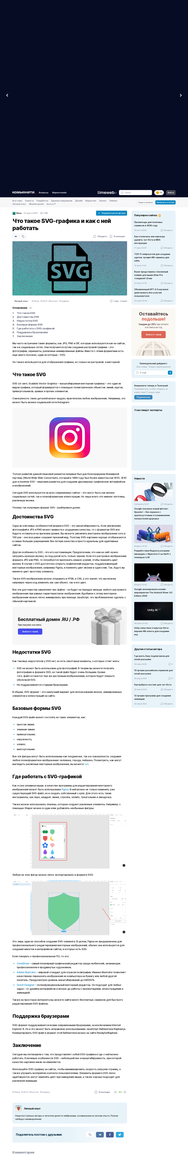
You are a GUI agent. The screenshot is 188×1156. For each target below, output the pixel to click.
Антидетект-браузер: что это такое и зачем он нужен (48, 1077)
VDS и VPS (136, 1114)
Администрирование (61, 13)
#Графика (64, 113)
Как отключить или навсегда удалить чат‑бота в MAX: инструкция (149, 52)
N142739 (12, 1142)
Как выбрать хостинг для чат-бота (152, 497)
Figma (65, 601)
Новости (29, 13)
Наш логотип (111, 1119)
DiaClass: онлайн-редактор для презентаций (43, 1058)
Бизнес (102, 13)
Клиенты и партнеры (89, 1124)
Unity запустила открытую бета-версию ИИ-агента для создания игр (151, 443)
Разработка (42, 13)
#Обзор (35, 113)
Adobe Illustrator (26, 784)
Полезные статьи (165, 1126)
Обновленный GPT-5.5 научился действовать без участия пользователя (151, 104)
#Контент (53, 113)
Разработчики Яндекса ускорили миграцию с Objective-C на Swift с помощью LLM (152, 366)
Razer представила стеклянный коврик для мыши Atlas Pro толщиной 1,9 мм (151, 87)
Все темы (17, 13)
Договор (84, 1133)
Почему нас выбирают (90, 1119)
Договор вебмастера (115, 1124)
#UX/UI (43, 113)
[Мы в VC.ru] (43, 1127)
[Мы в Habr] (35, 1127)
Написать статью (165, 14)
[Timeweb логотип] (41, 1105)
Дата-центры (163, 1121)
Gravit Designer (26, 797)
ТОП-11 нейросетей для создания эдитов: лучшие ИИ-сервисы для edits (152, 69)
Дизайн (79, 13)
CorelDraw (23, 775)
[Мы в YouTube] (28, 1127)
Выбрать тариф (30, 444)
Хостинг (135, 1109)
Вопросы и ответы (88, 1128)
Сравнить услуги (88, 1114)
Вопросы (43, 4)
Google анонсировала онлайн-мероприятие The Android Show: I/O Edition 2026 (153, 404)
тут (86, 576)
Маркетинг (90, 13)
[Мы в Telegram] (12, 1127)
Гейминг (113, 13)
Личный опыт (19, 16)
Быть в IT (51, 16)
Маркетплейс (59, 4)
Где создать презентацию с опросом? (40, 1022)
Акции (82, 1143)
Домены (135, 1124)
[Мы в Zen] (51, 1127)
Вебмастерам (112, 1109)
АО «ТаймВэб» (26, 1137)
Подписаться (143, 209)
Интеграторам (112, 1114)
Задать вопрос (145, 14)
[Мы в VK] (20, 1127)
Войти (171, 5)
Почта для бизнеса (140, 1119)
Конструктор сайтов (89, 1109)
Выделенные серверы (141, 1128)
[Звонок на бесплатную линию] (41, 1116)
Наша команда (163, 1116)
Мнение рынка (36, 16)
